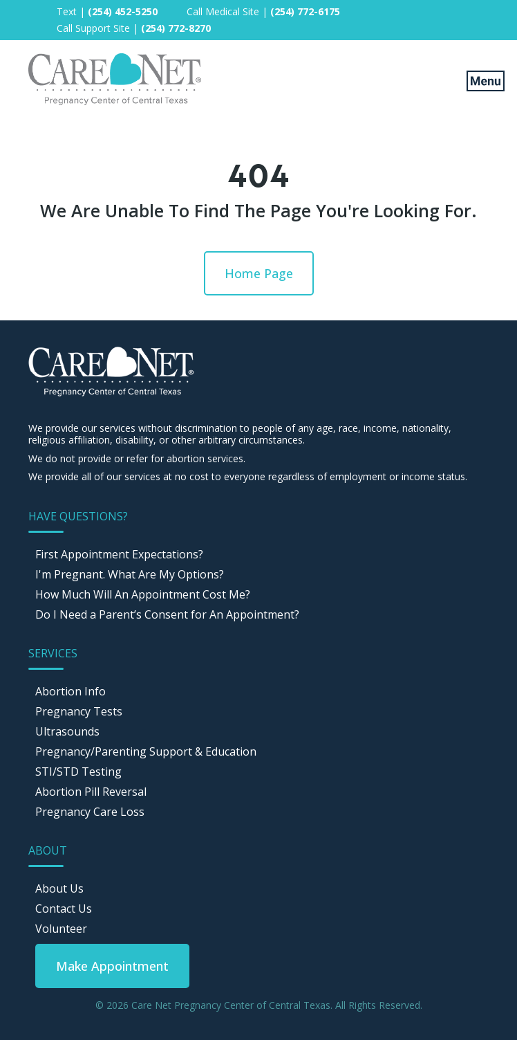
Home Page (259, 273)
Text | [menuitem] (107, 11)
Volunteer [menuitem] (61, 928)
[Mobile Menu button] (476, 80)
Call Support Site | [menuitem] (134, 28)
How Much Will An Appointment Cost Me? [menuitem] (142, 594)
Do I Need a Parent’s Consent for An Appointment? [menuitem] (167, 614)
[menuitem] (112, 966)
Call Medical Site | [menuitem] (263, 11)
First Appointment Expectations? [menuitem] (119, 554)
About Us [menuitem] (59, 888)
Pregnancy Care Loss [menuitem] (89, 811)
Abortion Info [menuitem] (70, 691)
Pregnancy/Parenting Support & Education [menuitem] (145, 751)
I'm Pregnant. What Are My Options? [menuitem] (129, 574)
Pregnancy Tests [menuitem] (78, 711)
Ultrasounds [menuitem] (67, 731)
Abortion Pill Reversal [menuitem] (91, 791)
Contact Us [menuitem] (63, 908)
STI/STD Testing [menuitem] (78, 771)
